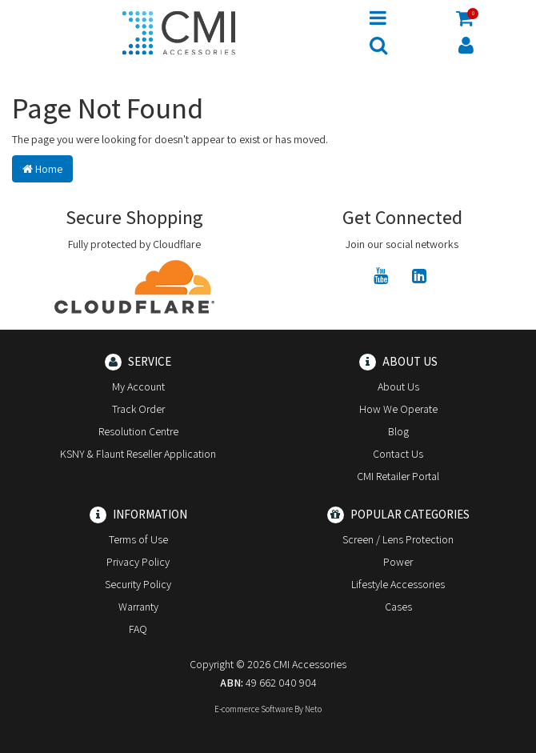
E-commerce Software (253, 709)
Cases (398, 606)
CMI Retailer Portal (398, 476)
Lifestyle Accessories (398, 584)
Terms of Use (138, 539)
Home (42, 169)
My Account (138, 386)
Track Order (138, 409)
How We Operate (398, 409)
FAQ (138, 629)
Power (398, 562)
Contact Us (398, 454)
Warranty (138, 606)
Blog (398, 431)
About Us (398, 386)
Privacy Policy (138, 562)
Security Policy (138, 584)
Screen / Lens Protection (398, 539)
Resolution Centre (138, 431)
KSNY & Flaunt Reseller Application (138, 454)
